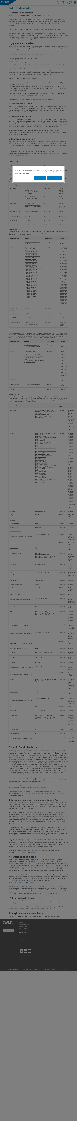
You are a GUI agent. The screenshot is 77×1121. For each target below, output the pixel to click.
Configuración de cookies (22, 178)
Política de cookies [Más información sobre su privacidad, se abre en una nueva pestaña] (24, 173)
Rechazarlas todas (40, 178)
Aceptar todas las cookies (54, 178)
